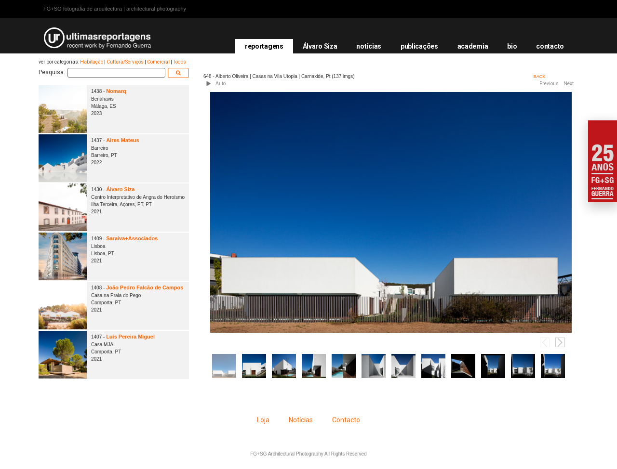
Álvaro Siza (320, 46)
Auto (220, 83)
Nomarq (116, 91)
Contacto (346, 420)
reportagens (264, 46)
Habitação (91, 62)
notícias (368, 46)
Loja (263, 420)
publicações (419, 46)
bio (512, 46)
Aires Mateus (122, 140)
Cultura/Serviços (125, 62)
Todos (179, 62)
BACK (540, 76)
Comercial (158, 62)
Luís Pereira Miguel (130, 336)
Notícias (301, 420)
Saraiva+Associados (132, 238)
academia (472, 46)
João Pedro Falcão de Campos (144, 287)
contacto (550, 46)
